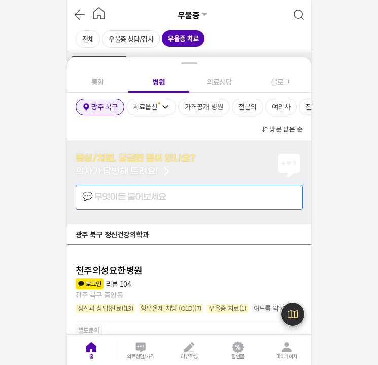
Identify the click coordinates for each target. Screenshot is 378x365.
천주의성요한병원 (109, 269)
